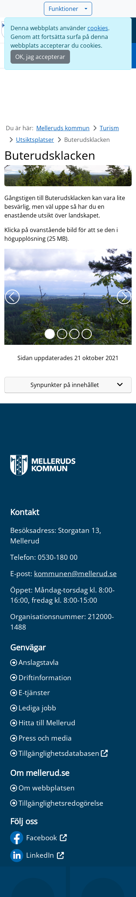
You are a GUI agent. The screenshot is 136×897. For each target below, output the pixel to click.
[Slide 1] (62, 334)
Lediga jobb (33, 708)
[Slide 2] (74, 334)
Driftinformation (40, 677)
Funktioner (66, 9)
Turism (109, 128)
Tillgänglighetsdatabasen (59, 753)
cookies (97, 28)
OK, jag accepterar (40, 57)
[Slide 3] (87, 334)
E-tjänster (30, 692)
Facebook (38, 837)
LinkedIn (37, 855)
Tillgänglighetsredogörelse (56, 803)
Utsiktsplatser (35, 140)
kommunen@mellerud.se (75, 573)
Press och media (41, 738)
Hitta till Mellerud (42, 722)
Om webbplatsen (42, 788)
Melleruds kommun (63, 128)
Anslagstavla (34, 662)
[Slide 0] (50, 334)
